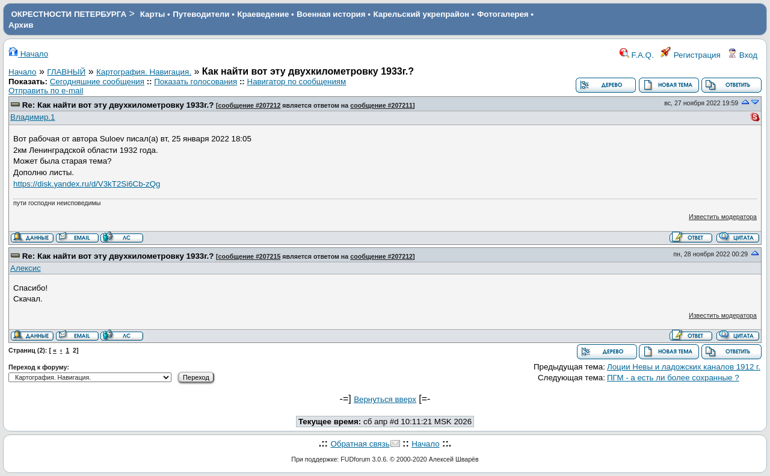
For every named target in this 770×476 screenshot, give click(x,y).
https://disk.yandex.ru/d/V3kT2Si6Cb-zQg (86, 183)
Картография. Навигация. (143, 71)
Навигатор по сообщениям (296, 81)
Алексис (25, 268)
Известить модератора (723, 216)
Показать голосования (195, 81)
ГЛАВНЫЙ (66, 71)
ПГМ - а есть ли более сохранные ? (673, 377)
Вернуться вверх (385, 399)
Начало (28, 53)
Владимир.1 (32, 117)
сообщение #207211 (381, 105)
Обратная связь (359, 443)
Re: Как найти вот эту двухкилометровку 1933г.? (118, 105)
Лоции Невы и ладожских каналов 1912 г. (683, 366)
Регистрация (691, 55)
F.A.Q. (637, 55)
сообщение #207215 (249, 256)
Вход (742, 55)
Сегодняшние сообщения (97, 81)
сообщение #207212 (249, 105)
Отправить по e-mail (45, 90)
